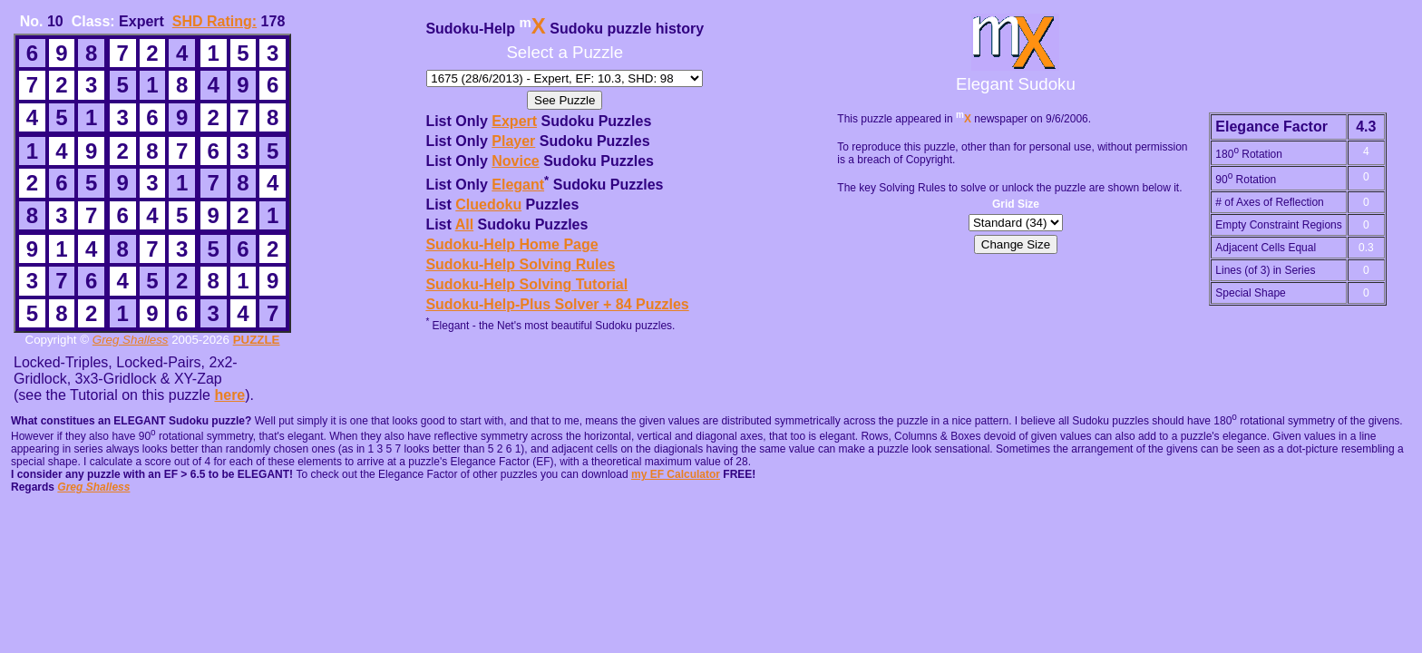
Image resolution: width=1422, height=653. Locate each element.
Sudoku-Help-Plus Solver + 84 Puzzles (556, 304)
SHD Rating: (214, 21)
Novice (515, 161)
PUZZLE (256, 339)
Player (513, 141)
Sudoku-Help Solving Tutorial (526, 284)
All (464, 224)
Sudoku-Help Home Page (511, 244)
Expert (514, 121)
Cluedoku (488, 204)
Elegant (518, 184)
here (229, 395)
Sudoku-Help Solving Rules (520, 264)
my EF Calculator (675, 474)
